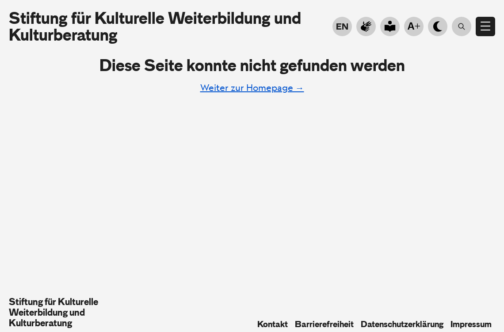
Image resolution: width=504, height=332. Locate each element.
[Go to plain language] (390, 26)
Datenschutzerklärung (402, 324)
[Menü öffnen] (485, 26)
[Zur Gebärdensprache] (366, 26)
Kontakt (272, 324)
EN (342, 26)
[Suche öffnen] (461, 26)
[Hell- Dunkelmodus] (437, 26)
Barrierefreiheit (324, 324)
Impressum (471, 324)
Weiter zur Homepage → (252, 87)
